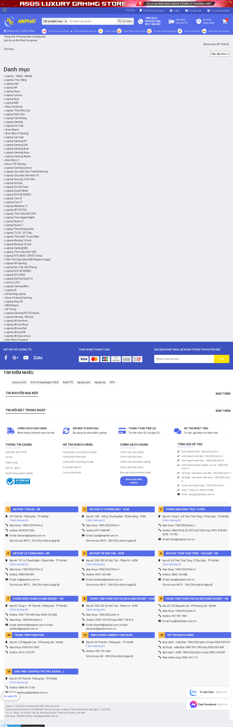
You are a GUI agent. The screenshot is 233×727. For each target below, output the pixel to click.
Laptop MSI (11, 102)
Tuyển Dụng (11, 462)
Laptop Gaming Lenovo (18, 167)
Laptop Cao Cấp (14, 137)
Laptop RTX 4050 (15, 274)
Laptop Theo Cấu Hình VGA (20, 251)
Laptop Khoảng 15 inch (18, 240)
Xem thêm (223, 393)
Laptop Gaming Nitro (17, 286)
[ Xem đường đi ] (19, 520)
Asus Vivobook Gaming (18, 297)
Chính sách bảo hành (131, 456)
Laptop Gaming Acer (17, 148)
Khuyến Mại (195, 10)
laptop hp (100, 382)
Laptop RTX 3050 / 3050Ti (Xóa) (23, 255)
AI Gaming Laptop (15, 293)
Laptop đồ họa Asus (16, 324)
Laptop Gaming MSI (16, 248)
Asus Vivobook (13, 106)
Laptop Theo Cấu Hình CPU (20, 213)
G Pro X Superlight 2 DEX (45, 382)
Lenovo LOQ (12, 282)
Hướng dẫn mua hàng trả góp (78, 461)
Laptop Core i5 (13, 198)
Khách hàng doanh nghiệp (19, 473)
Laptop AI (10, 290)
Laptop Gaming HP (16, 141)
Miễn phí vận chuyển (218, 31)
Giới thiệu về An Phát (16, 452)
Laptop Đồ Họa (13, 183)
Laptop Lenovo (13, 95)
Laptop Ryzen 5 (14, 221)
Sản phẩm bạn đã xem (85, 31)
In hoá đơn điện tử (72, 467)
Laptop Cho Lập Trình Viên (20, 179)
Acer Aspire (12, 129)
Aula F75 (68, 382)
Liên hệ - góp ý (12, 467)
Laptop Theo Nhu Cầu (17, 110)
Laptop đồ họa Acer (16, 320)
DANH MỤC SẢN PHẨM (19, 31)
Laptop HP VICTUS (16, 209)
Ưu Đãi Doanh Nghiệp (164, 31)
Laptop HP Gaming (16, 263)
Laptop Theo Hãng (16, 79)
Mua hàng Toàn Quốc (134, 31)
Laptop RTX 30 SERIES (18, 194)
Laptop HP (11, 87)
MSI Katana (12, 305)
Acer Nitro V (12, 160)
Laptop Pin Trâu (14, 125)
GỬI (221, 358)
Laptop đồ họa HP (15, 332)
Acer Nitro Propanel (16, 339)
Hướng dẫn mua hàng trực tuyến (80, 452)
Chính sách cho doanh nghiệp (135, 461)
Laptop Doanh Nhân (16, 190)
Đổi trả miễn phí (192, 31)
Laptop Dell (11, 83)
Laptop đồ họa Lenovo (18, 335)
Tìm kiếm (125, 21)
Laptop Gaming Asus (17, 152)
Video (176, 10)
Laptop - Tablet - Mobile (18, 76)
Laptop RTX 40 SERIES (18, 271)
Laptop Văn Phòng (16, 118)
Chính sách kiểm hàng (131, 467)
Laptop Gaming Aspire (18, 156)
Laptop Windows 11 (16, 206)
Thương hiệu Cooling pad (30, 36)
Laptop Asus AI (14, 301)
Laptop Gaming (14, 121)
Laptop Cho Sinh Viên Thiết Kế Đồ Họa (26, 171)
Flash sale (110, 31)
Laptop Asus (12, 91)
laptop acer (83, 382)
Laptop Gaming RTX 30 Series (22, 313)
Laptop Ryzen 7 (14, 225)
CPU (112, 382)
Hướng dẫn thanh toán (74, 456)
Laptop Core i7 (13, 202)
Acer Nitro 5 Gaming (16, 133)
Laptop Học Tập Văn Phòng (21, 267)
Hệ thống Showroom (152, 10)
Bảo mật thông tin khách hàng (135, 472)
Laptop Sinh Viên (15, 114)
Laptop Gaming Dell (16, 144)
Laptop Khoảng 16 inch (18, 244)
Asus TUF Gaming (15, 164)
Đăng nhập (208, 23)
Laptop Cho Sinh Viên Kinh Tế (22, 175)
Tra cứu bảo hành (220, 10)
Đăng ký (207, 19)
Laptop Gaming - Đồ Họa (19, 316)
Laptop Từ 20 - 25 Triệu (18, 232)
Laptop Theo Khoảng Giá (19, 228)
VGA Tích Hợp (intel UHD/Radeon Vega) (27, 259)
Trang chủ (9, 36)
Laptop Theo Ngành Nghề (19, 217)
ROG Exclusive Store (58, 31)
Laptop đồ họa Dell (16, 328)
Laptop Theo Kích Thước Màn (22, 236)
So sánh (10, 696)
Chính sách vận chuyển (132, 452)
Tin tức (8, 457)
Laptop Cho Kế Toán (16, 186)
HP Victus (10, 309)
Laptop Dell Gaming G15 (19, 278)
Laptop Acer (12, 99)
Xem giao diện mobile (134, 481)
